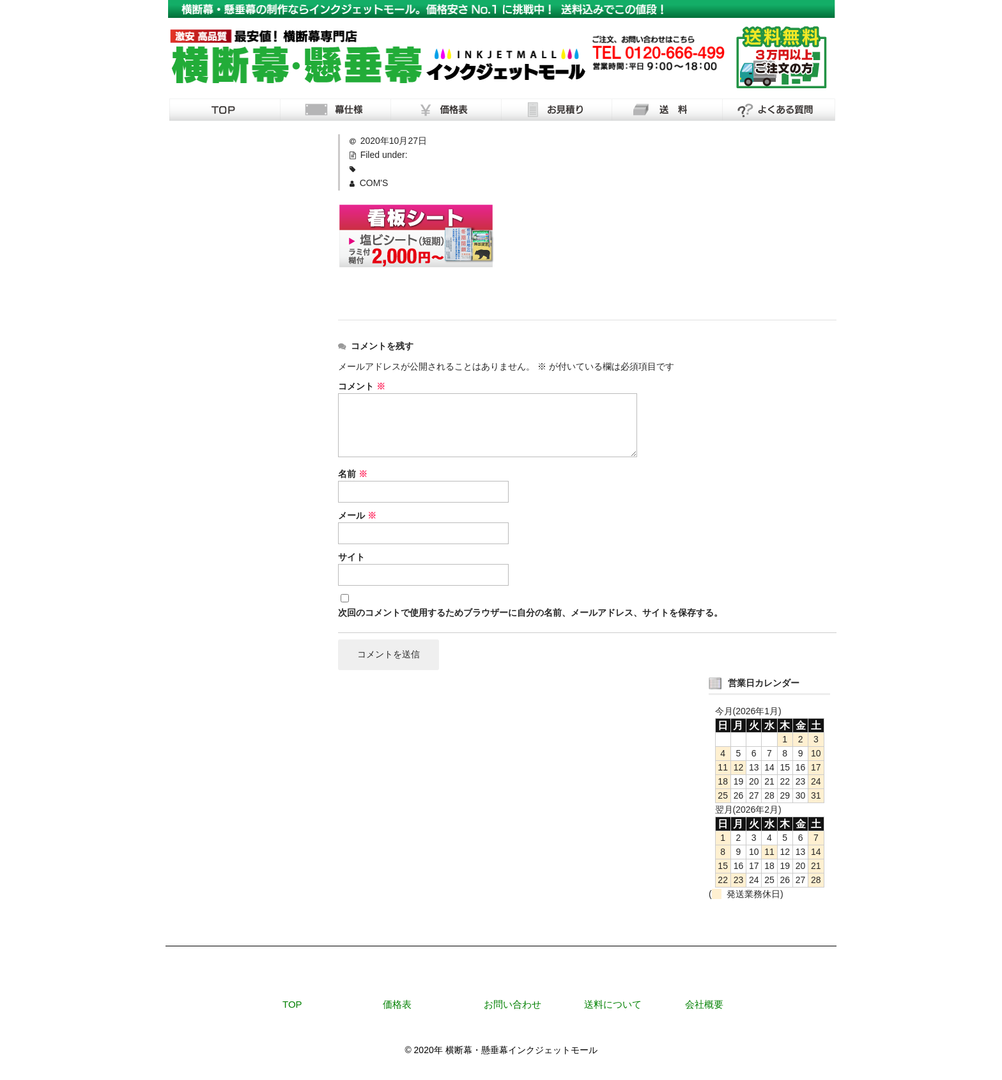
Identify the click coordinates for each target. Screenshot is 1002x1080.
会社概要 (704, 1004)
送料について (613, 1004)
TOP (292, 1004)
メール (357, 515)
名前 (352, 474)
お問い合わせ (512, 1004)
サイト (351, 557)
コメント (361, 386)
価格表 (397, 1004)
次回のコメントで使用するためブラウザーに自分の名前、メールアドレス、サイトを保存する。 (530, 612)
